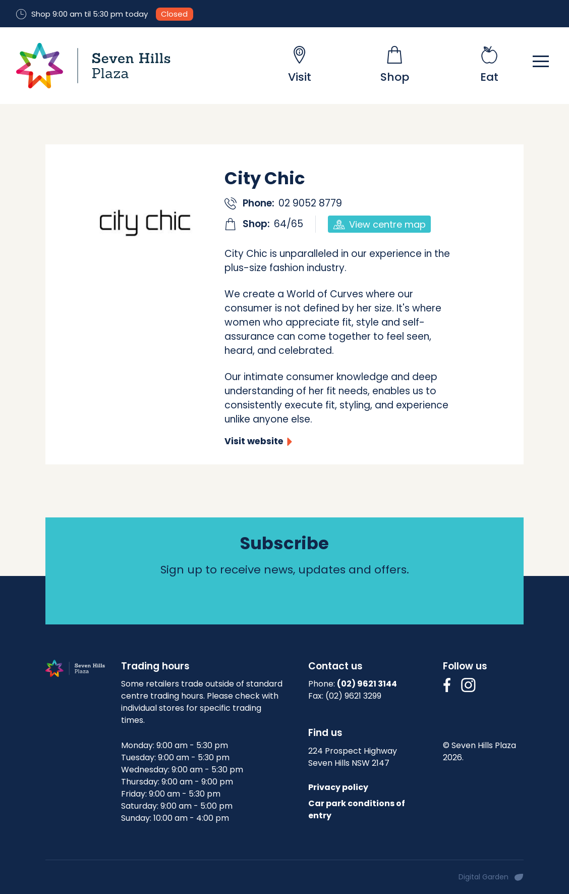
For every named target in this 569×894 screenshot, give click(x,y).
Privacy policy (338, 787)
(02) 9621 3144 (367, 684)
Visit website (253, 441)
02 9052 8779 (310, 203)
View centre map (379, 224)
